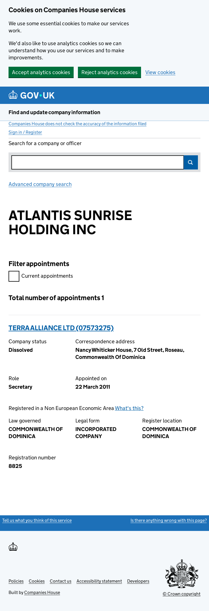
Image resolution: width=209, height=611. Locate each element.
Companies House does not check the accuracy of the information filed (77, 123)
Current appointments (41, 277)
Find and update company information (54, 112)
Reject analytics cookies (109, 72)
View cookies (160, 72)
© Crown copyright (181, 594)
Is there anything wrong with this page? (169, 520)
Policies (16, 581)
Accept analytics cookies (41, 72)
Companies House (42, 592)
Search (191, 162)
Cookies (37, 581)
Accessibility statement (99, 581)
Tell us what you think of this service (37, 520)
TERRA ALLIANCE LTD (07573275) (61, 328)
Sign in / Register (25, 132)
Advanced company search (40, 184)
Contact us (60, 581)
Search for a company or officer (45, 143)
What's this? (129, 408)
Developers (138, 581)
